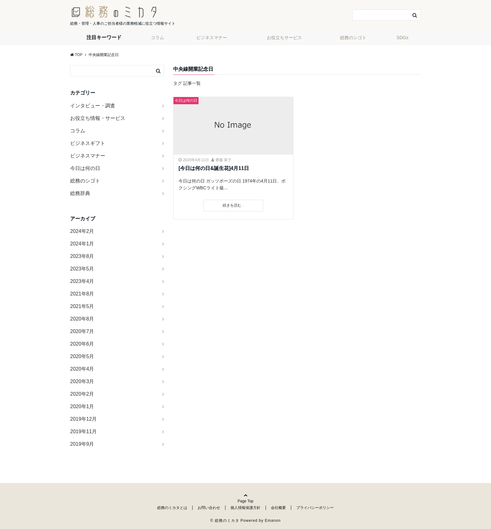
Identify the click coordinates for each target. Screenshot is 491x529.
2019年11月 (83, 431)
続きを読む (233, 205)
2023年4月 (82, 281)
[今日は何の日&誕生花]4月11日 (213, 168)
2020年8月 (82, 318)
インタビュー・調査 (92, 105)
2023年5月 (82, 268)
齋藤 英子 (223, 160)
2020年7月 (82, 331)
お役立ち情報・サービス (97, 118)
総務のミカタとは (172, 508)
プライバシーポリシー (315, 508)
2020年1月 (82, 406)
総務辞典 (80, 193)
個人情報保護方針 (245, 508)
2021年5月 (82, 306)
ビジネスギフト (87, 143)
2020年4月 (82, 369)
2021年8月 (82, 293)
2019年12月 (83, 419)
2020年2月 (82, 394)
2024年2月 (82, 231)
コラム (157, 37)
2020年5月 (82, 356)
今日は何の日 (186, 100)
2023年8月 (82, 256)
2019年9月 (82, 444)
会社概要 (278, 508)
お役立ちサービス (284, 37)
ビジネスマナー (211, 37)
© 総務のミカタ (224, 520)
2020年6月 (82, 344)
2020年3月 (82, 381)
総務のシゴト (353, 37)
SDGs (402, 37)
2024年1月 (82, 243)
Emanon (273, 520)
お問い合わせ (209, 508)
